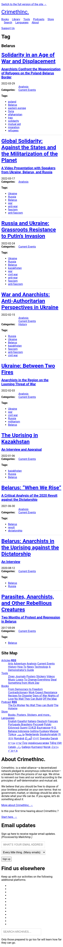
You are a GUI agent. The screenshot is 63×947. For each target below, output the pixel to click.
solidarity (13, 121)
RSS (13, 660)
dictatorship (15, 530)
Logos (19, 679)
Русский (38, 724)
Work (32, 692)
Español (22, 721)
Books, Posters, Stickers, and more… (29, 714)
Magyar (54, 731)
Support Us (8, 28)
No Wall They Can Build (28, 698)
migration (13, 127)
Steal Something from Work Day (32, 681)
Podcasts (38, 19)
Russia (12, 196)
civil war (13, 274)
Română (19, 738)
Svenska (45, 738)
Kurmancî (37, 747)
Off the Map (50, 698)
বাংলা (36, 738)
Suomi (24, 727)
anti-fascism (15, 212)
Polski (47, 724)
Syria (11, 111)
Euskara (44, 731)
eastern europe (17, 108)
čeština (34, 731)
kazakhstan (15, 268)
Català (12, 747)
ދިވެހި (18, 747)
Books (5, 19)
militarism (14, 421)
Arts (10, 663)
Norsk (47, 747)
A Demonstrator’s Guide (29, 668)
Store (51, 19)
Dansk (54, 738)
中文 (53, 727)
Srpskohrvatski (48, 734)
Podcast (6, 702)
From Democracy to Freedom (25, 689)
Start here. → (9, 817)
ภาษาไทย (21, 743)
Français (53, 721)
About (35, 22)
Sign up (6, 859)
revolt (11, 527)
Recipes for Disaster (20, 695)
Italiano (32, 721)
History (22, 324)
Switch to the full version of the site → (24, 4)
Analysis (23, 86)
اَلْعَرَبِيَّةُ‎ (28, 738)
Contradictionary (18, 692)
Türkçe (12, 734)
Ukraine (12, 193)
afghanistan (15, 114)
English (12, 721)
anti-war (13, 206)
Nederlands (32, 734)
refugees (13, 130)
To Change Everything (37, 679)
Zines (11, 676)
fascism (13, 209)
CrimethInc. (15, 12)
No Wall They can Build (39, 705)
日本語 (32, 727)
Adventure (20, 663)
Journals (20, 676)
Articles (5, 660)
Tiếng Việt (56, 743)
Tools (26, 19)
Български (43, 727)
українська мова (38, 743)
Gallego (26, 747)
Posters (31, 676)
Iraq (10, 117)
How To (21, 666)
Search (8, 22)
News (30, 666)
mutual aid (14, 124)
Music (11, 679)
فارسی (21, 734)
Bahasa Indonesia (18, 731)
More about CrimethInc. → (17, 805)
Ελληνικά (13, 727)
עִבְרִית (11, 743)
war (10, 203)
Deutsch (42, 721)
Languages (21, 22)
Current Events (27, 90)
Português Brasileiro (20, 724)
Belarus (12, 105)
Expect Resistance (46, 692)
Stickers (41, 676)
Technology (41, 666)
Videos (51, 676)
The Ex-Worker (16, 705)
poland (12, 101)
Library (16, 19)
